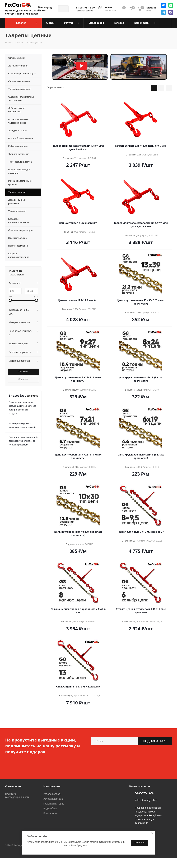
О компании (13, 786)
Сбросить (23, 379)
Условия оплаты (52, 794)
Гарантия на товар (53, 803)
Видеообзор (50, 808)
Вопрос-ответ (50, 813)
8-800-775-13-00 (85, 7)
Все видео (32, 395)
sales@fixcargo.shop (146, 800)
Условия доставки (53, 798)
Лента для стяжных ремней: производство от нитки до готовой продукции (23, 441)
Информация (51, 786)
